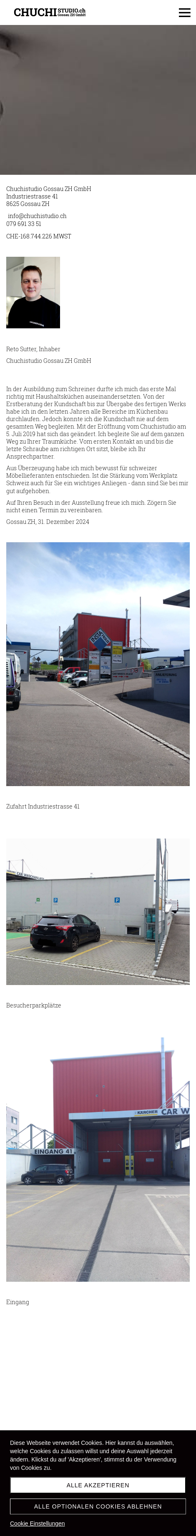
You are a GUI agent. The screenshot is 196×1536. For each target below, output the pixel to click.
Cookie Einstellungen (37, 1523)
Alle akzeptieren (98, 1485)
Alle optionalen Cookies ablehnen (98, 1506)
